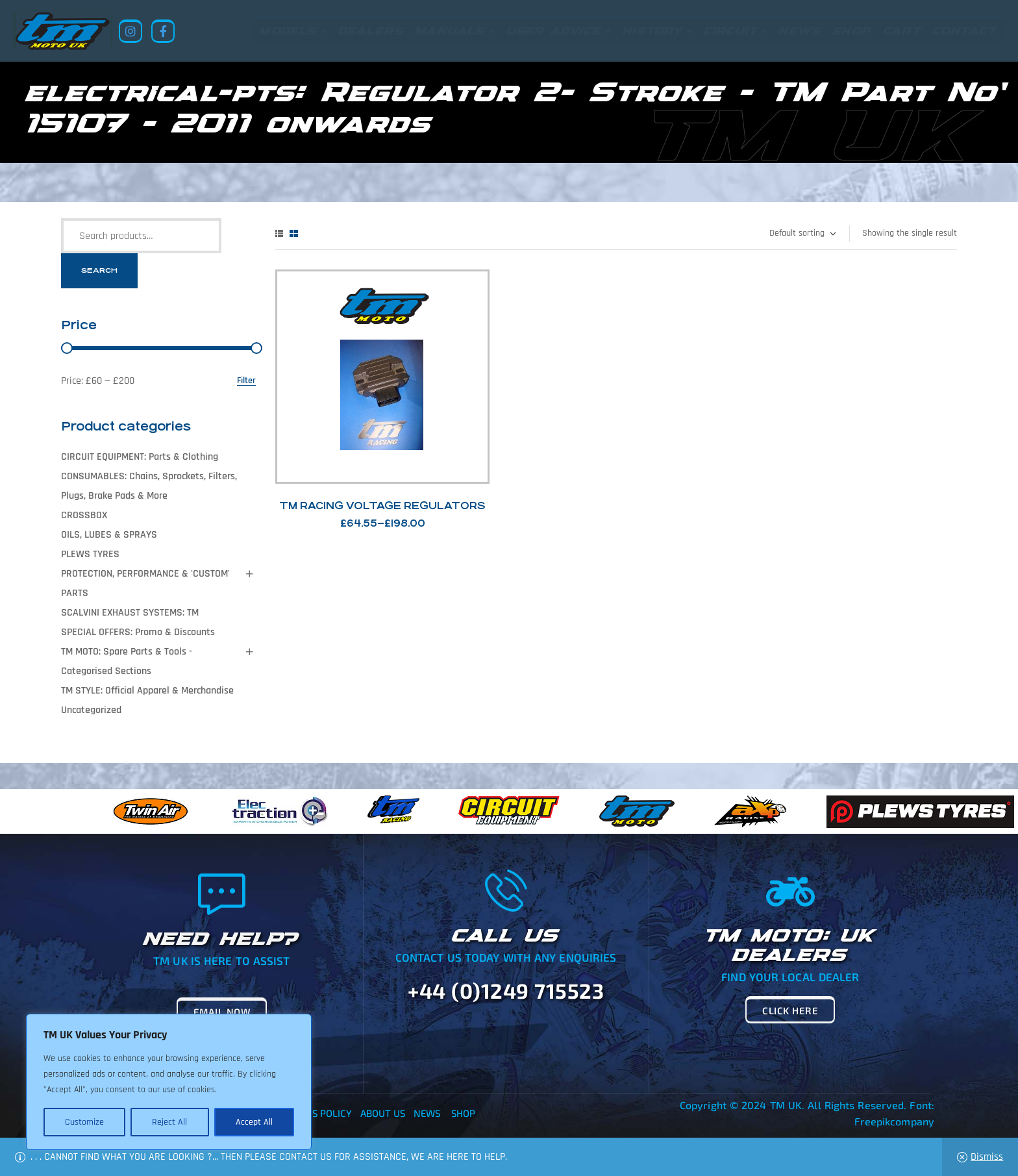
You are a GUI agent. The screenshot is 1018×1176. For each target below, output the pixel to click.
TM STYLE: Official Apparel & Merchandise (147, 690)
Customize (84, 1122)
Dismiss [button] (987, 1157)
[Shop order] (802, 233)
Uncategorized (91, 710)
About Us (383, 1113)
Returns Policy (313, 1113)
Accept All (254, 1122)
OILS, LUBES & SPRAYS (109, 535)
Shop (463, 1113)
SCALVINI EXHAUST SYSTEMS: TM (130, 612)
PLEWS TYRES (90, 554)
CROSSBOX (84, 515)
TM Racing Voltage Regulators (382, 505)
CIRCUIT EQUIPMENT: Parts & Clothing (139, 457)
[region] (169, 1082)
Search (99, 270)
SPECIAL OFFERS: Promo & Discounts (138, 632)
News (427, 1113)
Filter (246, 381)
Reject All (169, 1122)
